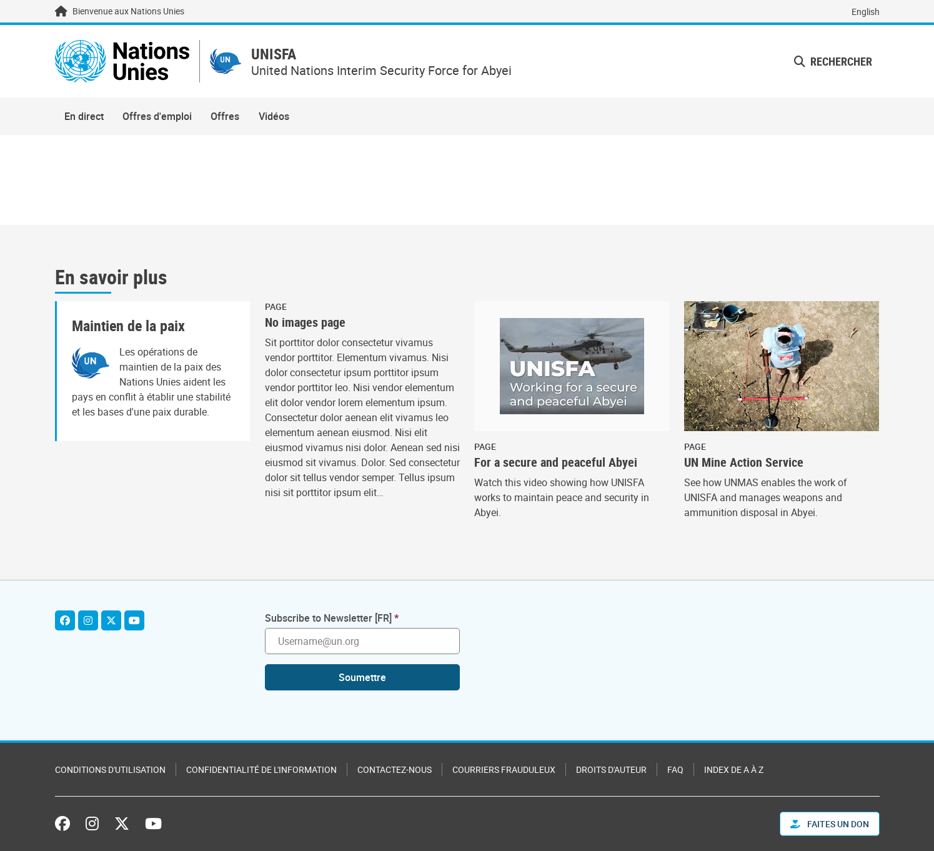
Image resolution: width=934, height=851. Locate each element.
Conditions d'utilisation (110, 769)
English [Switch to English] (866, 11)
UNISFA (273, 54)
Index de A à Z (733, 769)
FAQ (675, 769)
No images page (305, 322)
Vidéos (274, 116)
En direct (84, 116)
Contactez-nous (394, 769)
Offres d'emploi (157, 116)
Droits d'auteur (611, 769)
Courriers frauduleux (503, 769)
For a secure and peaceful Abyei (555, 462)
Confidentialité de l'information (261, 769)
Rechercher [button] (833, 61)
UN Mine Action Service (743, 462)
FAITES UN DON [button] (829, 824)
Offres (225, 116)
